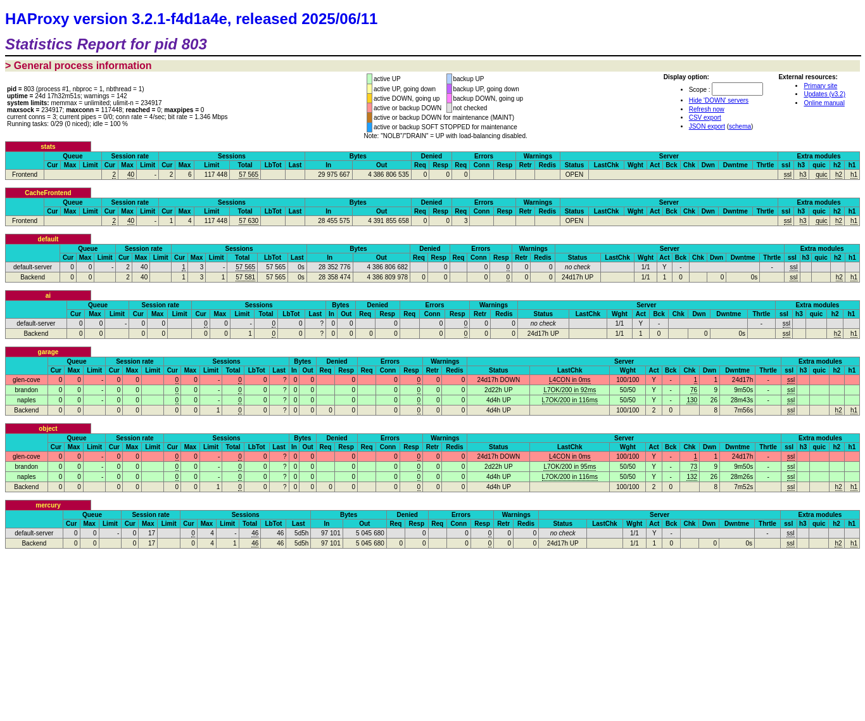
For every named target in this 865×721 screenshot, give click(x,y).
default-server (32, 267)
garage (48, 351)
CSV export (705, 117)
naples (26, 400)
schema (740, 126)
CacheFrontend (48, 192)
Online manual (824, 102)
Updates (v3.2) (824, 94)
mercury (47, 505)
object (48, 428)
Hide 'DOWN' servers (718, 100)
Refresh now (706, 109)
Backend (32, 277)
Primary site (820, 85)
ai (48, 295)
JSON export (707, 126)
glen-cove (26, 379)
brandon (26, 389)
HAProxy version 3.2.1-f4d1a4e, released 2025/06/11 (191, 18)
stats (48, 146)
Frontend (24, 174)
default (48, 239)
